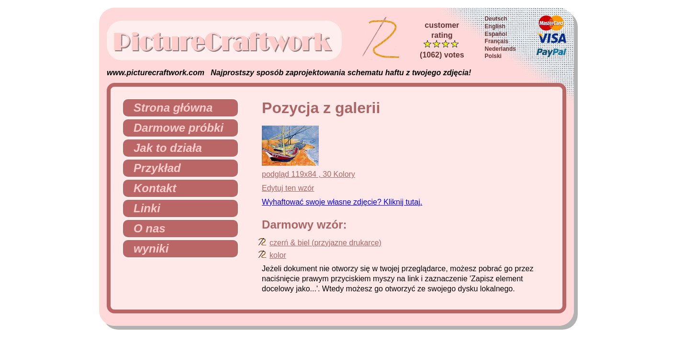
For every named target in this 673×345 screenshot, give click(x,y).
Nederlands (500, 49)
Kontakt (151, 188)
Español (496, 34)
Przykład (153, 167)
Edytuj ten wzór (288, 188)
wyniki (147, 248)
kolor (277, 255)
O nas (146, 228)
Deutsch (496, 18)
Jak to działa (164, 147)
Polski (493, 56)
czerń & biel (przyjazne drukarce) (325, 243)
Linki (143, 208)
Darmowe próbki (175, 127)
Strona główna (169, 107)
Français (496, 41)
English (495, 26)
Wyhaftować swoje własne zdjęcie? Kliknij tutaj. (342, 202)
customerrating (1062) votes (442, 40)
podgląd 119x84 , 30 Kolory (308, 174)
